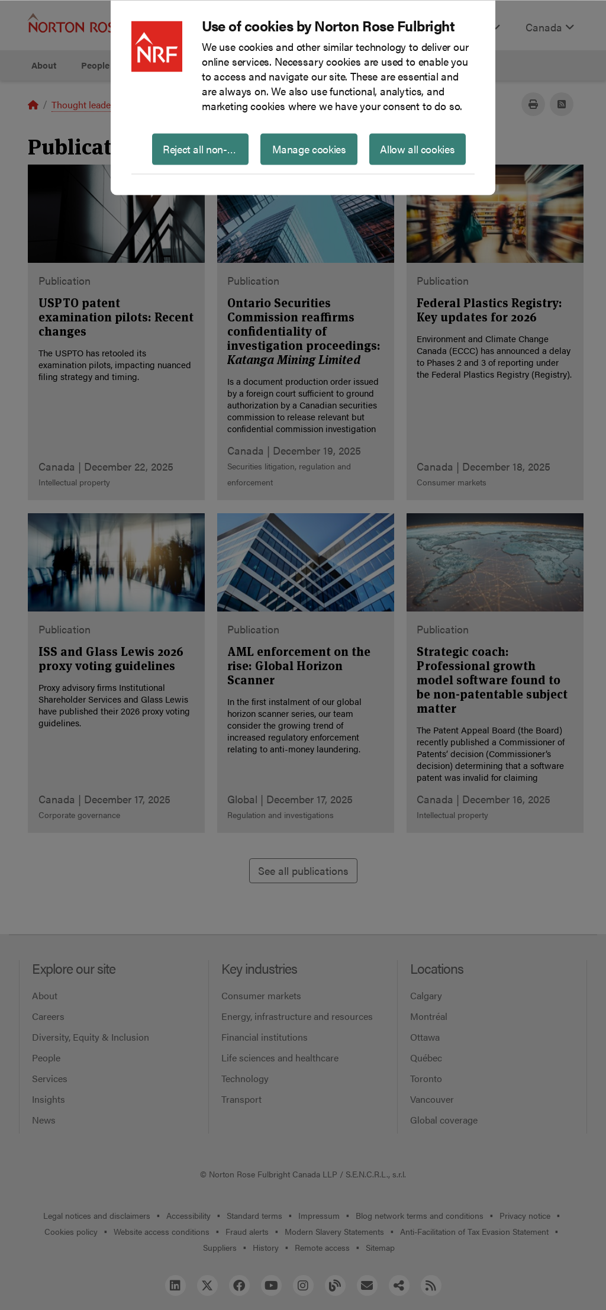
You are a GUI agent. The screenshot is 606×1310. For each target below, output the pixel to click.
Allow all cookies (417, 148)
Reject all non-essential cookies (206, 148)
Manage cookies (309, 148)
